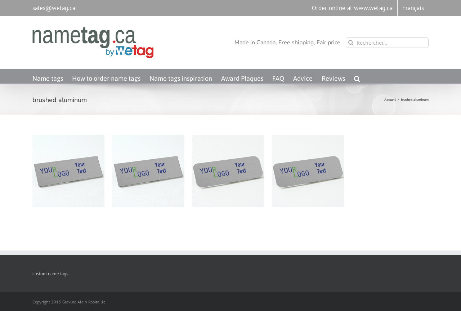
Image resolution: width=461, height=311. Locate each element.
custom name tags (50, 274)
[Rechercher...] (387, 42)
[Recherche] (351, 42)
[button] (357, 76)
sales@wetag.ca (53, 8)
